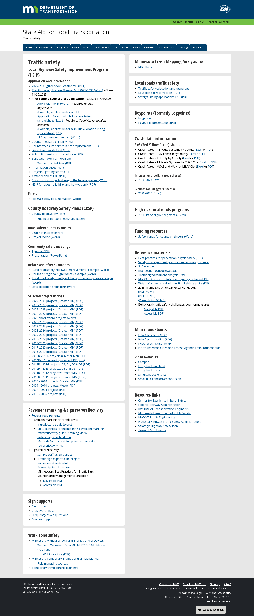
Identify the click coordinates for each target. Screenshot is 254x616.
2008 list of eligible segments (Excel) (162, 215)
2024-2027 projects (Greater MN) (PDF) (57, 314)
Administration (44, 47)
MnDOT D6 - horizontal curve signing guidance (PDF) (173, 279)
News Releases (195, 588)
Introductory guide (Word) (54, 424)
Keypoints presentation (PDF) (157, 123)
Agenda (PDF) (41, 251)
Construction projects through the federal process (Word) (70, 180)
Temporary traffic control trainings (55, 568)
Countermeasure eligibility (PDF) (53, 142)
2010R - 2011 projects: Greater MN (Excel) (59, 377)
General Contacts (218, 22)
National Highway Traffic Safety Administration (169, 422)
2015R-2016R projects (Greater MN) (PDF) (59, 356)
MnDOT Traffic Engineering (156, 417)
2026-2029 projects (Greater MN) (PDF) (57, 305)
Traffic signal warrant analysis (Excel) (162, 275)
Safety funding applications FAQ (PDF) (163, 97)
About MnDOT (222, 597)
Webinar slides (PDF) (56, 554)
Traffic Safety (101, 47)
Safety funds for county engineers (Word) (165, 236)
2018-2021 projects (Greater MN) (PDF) (57, 343)
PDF (209, 150)
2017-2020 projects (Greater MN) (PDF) (57, 347)
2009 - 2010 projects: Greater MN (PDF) (57, 381)
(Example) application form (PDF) (59, 112)
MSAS (86, 47)
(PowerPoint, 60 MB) (151, 300)
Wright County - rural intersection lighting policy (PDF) (174, 283)
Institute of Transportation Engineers (163, 409)
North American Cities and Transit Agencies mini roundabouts (179, 348)
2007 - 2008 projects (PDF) (49, 390)
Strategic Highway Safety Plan (158, 426)
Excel (199, 150)
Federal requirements (46, 415)
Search (177, 22)
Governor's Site (174, 597)
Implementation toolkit (52, 463)
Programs (62, 47)
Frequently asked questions (50, 515)
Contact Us (198, 47)
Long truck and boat (151, 366)
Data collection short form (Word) (54, 287)
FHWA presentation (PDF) (155, 339)
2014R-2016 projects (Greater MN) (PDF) (58, 360)
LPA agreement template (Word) (58, 137)
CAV (115, 47)
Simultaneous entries (152, 375)
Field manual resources (52, 563)
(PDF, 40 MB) (146, 292)
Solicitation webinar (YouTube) (52, 159)
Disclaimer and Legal (190, 593)
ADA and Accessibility (218, 593)
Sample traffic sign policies (54, 455)
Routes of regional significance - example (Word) (64, 274)
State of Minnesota (198, 597)
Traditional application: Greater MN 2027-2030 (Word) (67, 90)
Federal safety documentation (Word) (56, 199)
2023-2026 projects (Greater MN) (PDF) (57, 322)
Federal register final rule (54, 437)
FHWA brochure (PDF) (152, 335)
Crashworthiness (43, 511)
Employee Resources (219, 601)
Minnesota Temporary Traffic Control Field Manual (65, 558)
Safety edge (146, 266)
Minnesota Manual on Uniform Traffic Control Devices (68, 541)
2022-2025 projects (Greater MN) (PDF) (57, 326)
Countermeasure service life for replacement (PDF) (65, 146)
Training (183, 47)
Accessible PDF (52, 485)
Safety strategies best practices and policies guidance (173, 262)
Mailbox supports (43, 519)
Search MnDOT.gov (194, 584)
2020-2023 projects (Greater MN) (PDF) (57, 335)
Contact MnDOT (169, 584)
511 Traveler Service (219, 588)
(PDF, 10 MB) (146, 296)
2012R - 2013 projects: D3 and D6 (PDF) (57, 369)
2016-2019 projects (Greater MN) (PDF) (57, 352)
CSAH (75, 47)
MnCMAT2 (145, 67)
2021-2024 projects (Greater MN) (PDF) (57, 330)
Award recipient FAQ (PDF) (49, 176)
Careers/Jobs (174, 588)
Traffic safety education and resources (163, 88)
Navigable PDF (52, 481)
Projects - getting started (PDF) (52, 172)
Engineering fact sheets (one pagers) (61, 219)
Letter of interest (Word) (48, 233)
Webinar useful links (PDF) (54, 163)
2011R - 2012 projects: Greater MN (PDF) (58, 373)
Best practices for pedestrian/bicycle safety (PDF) (170, 258)
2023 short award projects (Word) (54, 318)
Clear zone (39, 506)
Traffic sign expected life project (58, 459)
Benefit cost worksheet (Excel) (51, 150)
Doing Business (154, 588)
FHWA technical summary (155, 344)
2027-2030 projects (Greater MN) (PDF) (57, 301)
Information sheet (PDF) (48, 168)
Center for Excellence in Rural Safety (162, 400)
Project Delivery (131, 47)
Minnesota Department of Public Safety (164, 413)
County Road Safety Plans (49, 214)
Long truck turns (149, 370)
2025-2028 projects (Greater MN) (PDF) (57, 309)
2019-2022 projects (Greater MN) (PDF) (57, 339)
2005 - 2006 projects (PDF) (49, 394)
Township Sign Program (53, 467)
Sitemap (215, 584)
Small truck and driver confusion (159, 379)
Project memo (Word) (46, 237)
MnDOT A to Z (194, 22)
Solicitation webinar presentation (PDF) (58, 154)
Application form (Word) (53, 104)
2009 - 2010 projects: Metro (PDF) (54, 385)
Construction (166, 47)
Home (28, 47)
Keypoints (145, 118)
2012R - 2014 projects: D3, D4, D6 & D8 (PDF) (61, 364)
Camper (143, 362)
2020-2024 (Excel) (149, 180)
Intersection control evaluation (158, 271)
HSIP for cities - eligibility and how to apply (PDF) (64, 184)
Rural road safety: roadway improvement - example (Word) (70, 270)
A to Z (227, 584)
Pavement (150, 47)
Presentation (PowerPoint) (49, 255)
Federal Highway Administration (159, 405)
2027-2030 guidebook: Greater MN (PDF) (58, 86)
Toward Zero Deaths (152, 430)
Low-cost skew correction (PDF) (159, 93)
